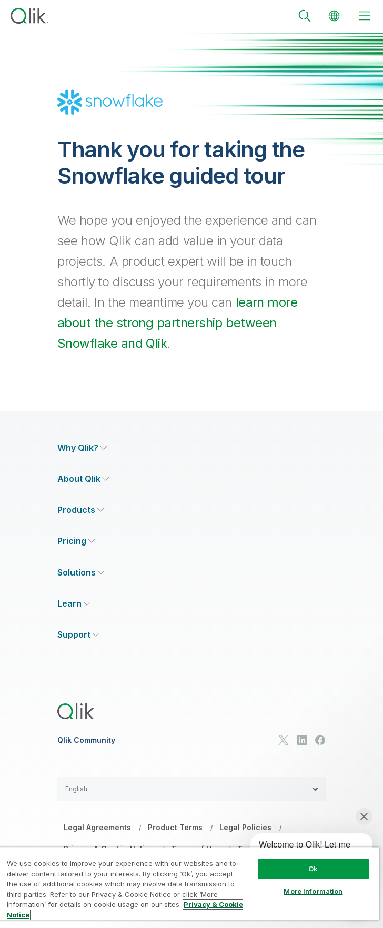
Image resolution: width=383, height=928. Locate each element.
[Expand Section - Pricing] (76, 541)
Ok (313, 868)
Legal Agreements (97, 827)
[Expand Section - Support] (78, 635)
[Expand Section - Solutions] (81, 573)
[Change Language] (334, 16)
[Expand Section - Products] (80, 510)
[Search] (305, 16)
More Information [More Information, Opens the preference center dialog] (313, 891)
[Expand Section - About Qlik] (83, 479)
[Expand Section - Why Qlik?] (82, 448)
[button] (191, 789)
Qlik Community (86, 740)
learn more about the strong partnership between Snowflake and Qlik (177, 323)
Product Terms (175, 827)
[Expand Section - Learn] (73, 604)
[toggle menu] (364, 16)
